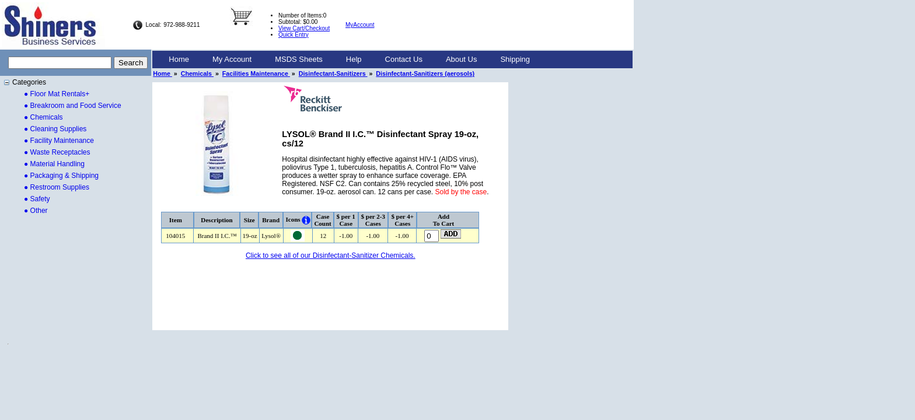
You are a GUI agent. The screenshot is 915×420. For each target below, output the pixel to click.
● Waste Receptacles (57, 152)
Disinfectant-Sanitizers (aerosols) (425, 73)
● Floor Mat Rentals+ (56, 94)
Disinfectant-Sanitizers (333, 73)
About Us (461, 59)
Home (179, 59)
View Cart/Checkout (304, 28)
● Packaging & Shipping (61, 176)
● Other (36, 210)
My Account (232, 59)
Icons (293, 219)
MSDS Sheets (299, 59)
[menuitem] (179, 59)
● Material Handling (54, 164)
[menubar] (349, 59)
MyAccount (359, 25)
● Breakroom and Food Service (72, 106)
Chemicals (197, 73)
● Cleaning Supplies (55, 129)
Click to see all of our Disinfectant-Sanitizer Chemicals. (330, 255)
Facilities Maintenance (256, 73)
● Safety (37, 199)
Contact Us (403, 59)
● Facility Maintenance (59, 140)
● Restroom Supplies (56, 187)
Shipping (515, 59)
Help (354, 59)
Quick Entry (293, 35)
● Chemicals (43, 117)
